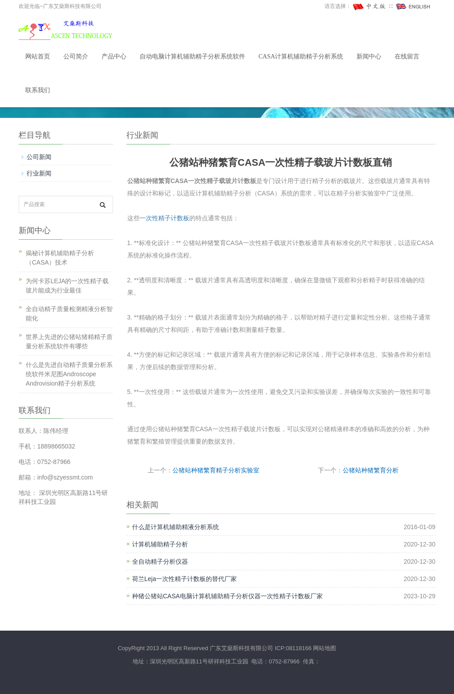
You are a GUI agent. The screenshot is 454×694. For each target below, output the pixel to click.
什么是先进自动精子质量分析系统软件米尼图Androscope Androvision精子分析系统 (69, 374)
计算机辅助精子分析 (160, 544)
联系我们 (37, 90)
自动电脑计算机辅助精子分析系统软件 (192, 56)
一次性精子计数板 (164, 218)
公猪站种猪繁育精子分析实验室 (215, 470)
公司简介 (75, 56)
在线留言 (407, 56)
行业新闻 (39, 173)
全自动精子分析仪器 (160, 561)
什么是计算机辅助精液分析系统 (175, 526)
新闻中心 (368, 56)
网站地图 (324, 648)
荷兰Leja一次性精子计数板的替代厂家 (184, 578)
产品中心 (114, 56)
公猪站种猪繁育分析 (371, 470)
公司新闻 (39, 156)
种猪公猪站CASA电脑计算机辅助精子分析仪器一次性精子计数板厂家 (227, 596)
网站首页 (37, 56)
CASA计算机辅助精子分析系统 (300, 56)
